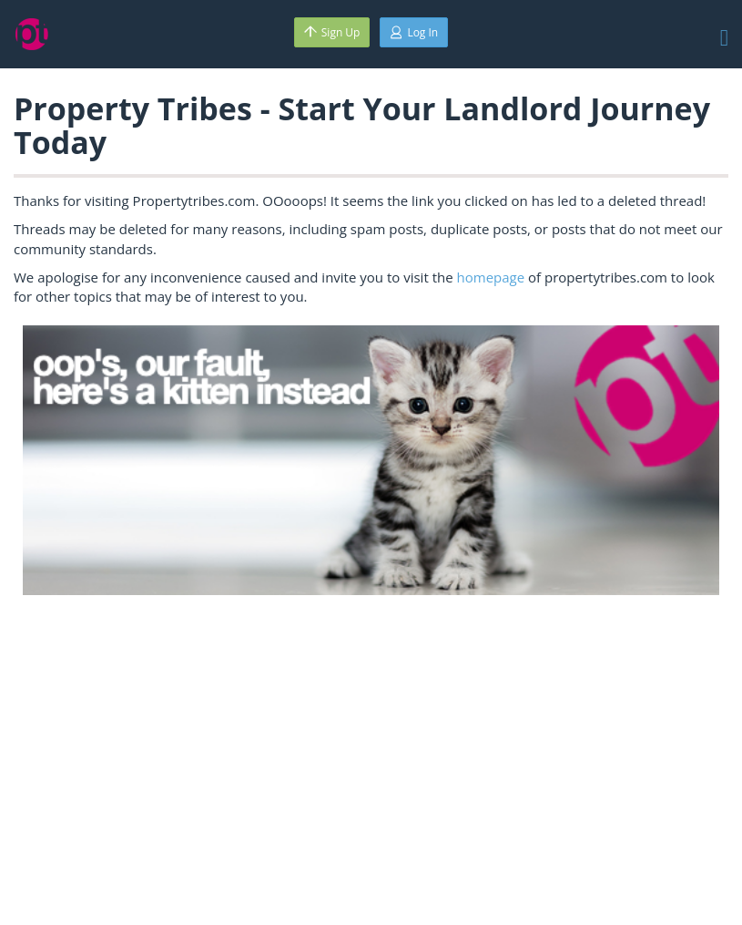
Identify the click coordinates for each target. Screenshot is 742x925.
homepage (491, 277)
